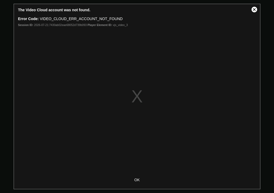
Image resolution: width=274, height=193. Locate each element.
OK (137, 180)
